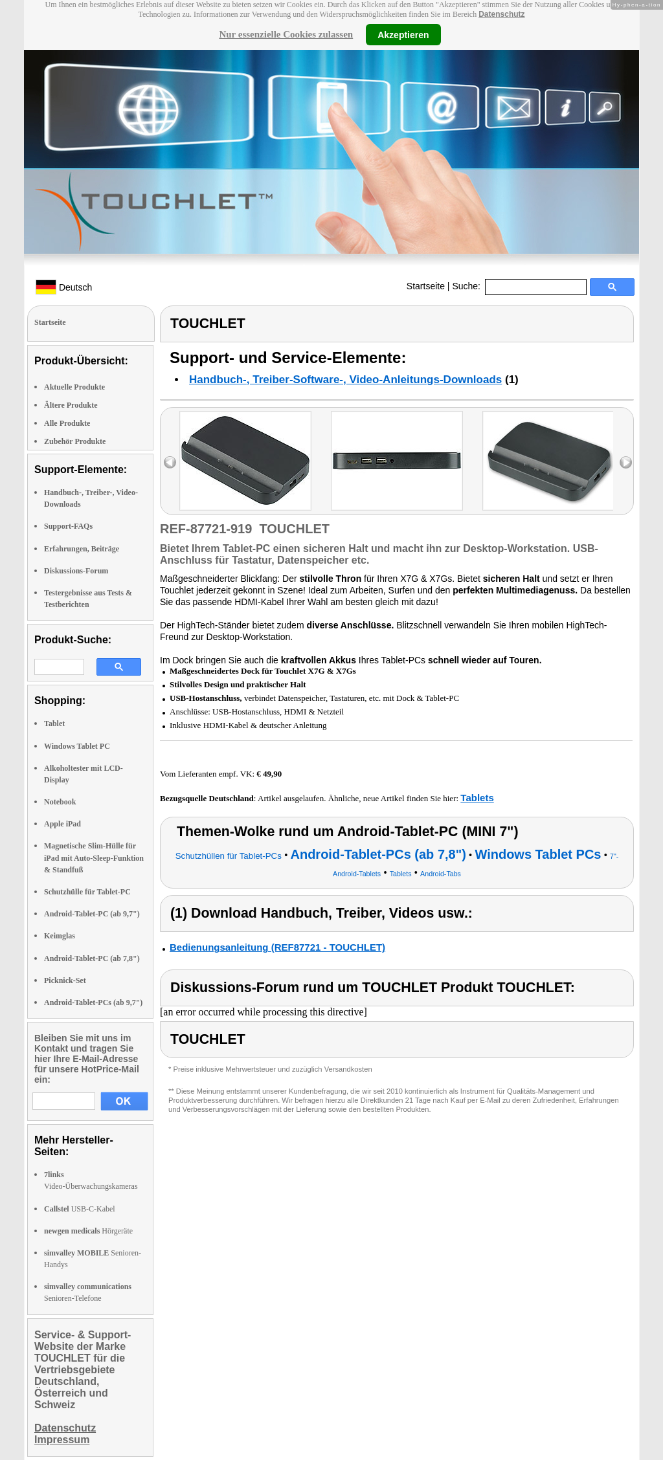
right (626, 462)
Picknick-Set (65, 980)
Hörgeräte (88, 1230)
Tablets (476, 797)
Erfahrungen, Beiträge (81, 548)
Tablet (54, 723)
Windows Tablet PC (77, 746)
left (170, 462)
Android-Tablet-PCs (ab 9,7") (93, 1002)
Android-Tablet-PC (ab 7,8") (92, 958)
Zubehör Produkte (75, 441)
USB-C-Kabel (79, 1208)
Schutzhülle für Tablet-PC (87, 891)
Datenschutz (501, 14)
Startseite (426, 286)
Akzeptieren (403, 34)
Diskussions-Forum (76, 570)
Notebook (60, 801)
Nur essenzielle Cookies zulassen (286, 34)
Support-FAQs (68, 526)
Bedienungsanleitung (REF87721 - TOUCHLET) (277, 947)
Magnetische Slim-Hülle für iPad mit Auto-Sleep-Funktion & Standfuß (94, 857)
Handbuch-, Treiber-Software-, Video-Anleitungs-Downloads (345, 379)
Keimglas (59, 935)
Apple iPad (62, 823)
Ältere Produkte (71, 405)
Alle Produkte (67, 423)
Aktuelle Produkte (74, 387)
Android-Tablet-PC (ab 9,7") (92, 913)
